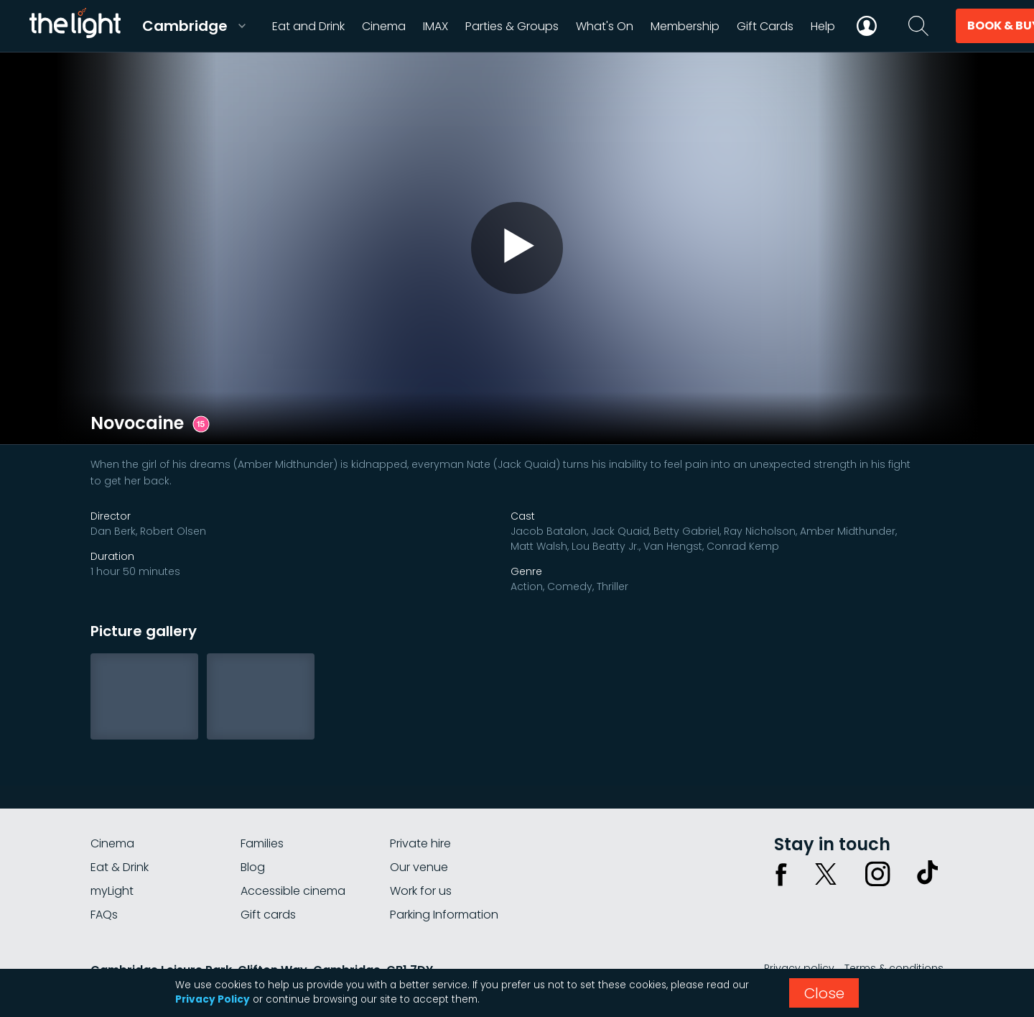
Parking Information (444, 914)
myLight (112, 891)
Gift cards (268, 914)
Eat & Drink (119, 867)
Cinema (112, 843)
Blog (253, 867)
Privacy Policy (212, 999)
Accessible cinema (293, 891)
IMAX (435, 26)
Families (262, 843)
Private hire (420, 843)
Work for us (421, 891)
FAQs (104, 914)
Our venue (419, 867)
